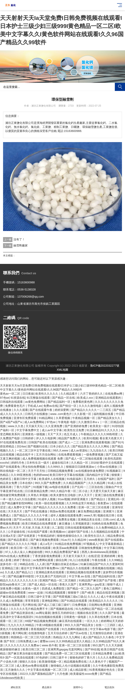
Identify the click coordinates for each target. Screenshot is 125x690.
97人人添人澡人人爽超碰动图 (24, 552)
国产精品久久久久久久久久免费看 (55, 507)
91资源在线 (18, 397)
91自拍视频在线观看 (48, 617)
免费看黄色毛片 (15, 405)
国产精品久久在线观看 (76, 568)
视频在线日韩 (106, 515)
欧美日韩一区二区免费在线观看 (31, 548)
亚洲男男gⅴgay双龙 (92, 584)
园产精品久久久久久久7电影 (20, 543)
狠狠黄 (116, 474)
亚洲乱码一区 (116, 499)
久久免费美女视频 (64, 519)
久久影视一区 (83, 414)
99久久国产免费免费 (48, 483)
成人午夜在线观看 (112, 596)
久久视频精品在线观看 (105, 531)
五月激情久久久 (15, 669)
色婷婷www (40, 474)
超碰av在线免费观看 (13, 592)
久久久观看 (21, 409)
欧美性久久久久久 (47, 393)
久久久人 (93, 596)
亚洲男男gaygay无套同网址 (65, 649)
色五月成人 (71, 434)
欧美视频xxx (58, 531)
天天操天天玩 (35, 426)
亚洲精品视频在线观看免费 (83, 572)
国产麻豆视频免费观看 (45, 539)
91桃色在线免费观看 (105, 523)
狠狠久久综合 (28, 661)
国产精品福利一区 (59, 401)
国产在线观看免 (10, 466)
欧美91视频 (90, 438)
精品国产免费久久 (70, 438)
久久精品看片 (69, 393)
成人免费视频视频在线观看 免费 (43, 458)
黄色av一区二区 (10, 393)
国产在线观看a (114, 539)
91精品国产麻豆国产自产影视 (98, 580)
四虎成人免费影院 (53, 588)
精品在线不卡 (25, 454)
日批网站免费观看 (100, 604)
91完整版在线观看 (38, 397)
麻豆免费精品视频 (89, 511)
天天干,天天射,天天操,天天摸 (31, 527)
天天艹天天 (54, 434)
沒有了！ (19, 239)
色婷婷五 (6, 479)
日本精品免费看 (102, 653)
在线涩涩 (94, 556)
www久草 (90, 515)
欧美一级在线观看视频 (50, 503)
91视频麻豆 (114, 470)
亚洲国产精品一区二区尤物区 (58, 580)
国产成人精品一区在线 (43, 584)
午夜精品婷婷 (47, 535)
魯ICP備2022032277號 (104, 365)
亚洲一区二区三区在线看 (94, 507)
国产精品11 (98, 499)
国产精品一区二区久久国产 (84, 588)
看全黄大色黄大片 (111, 438)
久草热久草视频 (38, 495)
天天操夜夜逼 (42, 519)
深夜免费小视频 (10, 588)
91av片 (65, 539)
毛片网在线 (29, 604)
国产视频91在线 (37, 446)
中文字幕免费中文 (28, 430)
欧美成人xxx (85, 397)
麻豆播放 (65, 523)
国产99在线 (92, 649)
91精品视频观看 (55, 592)
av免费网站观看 (43, 560)
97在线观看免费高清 (13, 442)
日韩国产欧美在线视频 (43, 442)
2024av (21, 446)
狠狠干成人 (114, 584)
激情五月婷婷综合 (64, 612)
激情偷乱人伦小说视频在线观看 (70, 665)
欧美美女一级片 (100, 426)
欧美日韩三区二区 (34, 649)
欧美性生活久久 (95, 535)
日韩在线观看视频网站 (79, 527)
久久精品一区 (80, 462)
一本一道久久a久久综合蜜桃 (18, 499)
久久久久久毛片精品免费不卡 (30, 608)
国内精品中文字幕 (98, 474)
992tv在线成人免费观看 (15, 556)
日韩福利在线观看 (12, 401)
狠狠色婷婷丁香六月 (83, 657)
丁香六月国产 (23, 487)
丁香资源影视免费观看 (46, 556)
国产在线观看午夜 (41, 409)
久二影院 (57, 527)
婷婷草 (4, 548)
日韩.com (109, 519)
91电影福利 (74, 479)
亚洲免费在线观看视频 (96, 442)
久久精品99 (79, 539)
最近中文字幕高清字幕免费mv (40, 568)
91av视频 (64, 499)
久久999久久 (55, 466)
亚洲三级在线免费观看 (109, 495)
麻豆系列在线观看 (71, 621)
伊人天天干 (85, 495)
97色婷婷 (42, 657)
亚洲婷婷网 (108, 556)
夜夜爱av (104, 503)
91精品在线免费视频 (68, 543)
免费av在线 (50, 405)
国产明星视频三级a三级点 (69, 596)
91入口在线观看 (79, 560)
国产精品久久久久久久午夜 (31, 515)
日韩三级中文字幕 (40, 596)
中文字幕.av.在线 (80, 576)
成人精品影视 (79, 669)
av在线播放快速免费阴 (90, 470)
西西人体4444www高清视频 (100, 552)
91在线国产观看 (37, 531)
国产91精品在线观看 (74, 600)
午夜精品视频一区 (84, 418)
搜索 (120, 87)
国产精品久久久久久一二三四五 (91, 409)
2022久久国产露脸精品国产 (37, 673)
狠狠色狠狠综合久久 (70, 535)
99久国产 (98, 645)
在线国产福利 (106, 479)
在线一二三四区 (106, 625)
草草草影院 (32, 600)
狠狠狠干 (74, 592)
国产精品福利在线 (104, 576)
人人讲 (40, 564)
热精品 (57, 637)
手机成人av (34, 405)
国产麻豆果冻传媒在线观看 (25, 653)
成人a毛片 (47, 543)
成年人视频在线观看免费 (66, 515)
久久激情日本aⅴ (89, 422)
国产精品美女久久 (109, 418)
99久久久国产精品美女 (79, 625)
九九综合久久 (99, 450)
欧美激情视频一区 (50, 661)
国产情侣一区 (68, 405)
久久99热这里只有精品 (81, 503)
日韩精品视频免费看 (60, 470)
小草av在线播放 (107, 466)
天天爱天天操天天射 (103, 491)
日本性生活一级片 (38, 462)
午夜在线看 (99, 560)
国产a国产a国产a (11, 422)
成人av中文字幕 (52, 430)
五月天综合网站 (46, 454)
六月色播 (63, 673)
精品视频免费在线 (76, 661)
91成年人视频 (47, 499)
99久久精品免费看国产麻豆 (62, 552)
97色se (4, 397)
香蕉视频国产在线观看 (45, 629)
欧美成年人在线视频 (52, 479)
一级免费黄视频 (93, 454)
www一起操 (36, 592)
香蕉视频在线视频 (104, 568)
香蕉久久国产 (68, 584)
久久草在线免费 (99, 617)
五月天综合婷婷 (58, 633)
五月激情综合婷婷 (101, 633)
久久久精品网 (97, 483)
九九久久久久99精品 (21, 625)
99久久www (61, 450)
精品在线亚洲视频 (108, 592)
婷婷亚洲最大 (80, 499)
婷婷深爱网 (62, 409)
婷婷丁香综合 (23, 560)
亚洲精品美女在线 (89, 519)
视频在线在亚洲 (87, 612)
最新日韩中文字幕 (25, 479)
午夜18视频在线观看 (49, 625)
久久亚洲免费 (54, 426)
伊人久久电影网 (46, 438)
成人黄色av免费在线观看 (32, 665)
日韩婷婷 (28, 438)
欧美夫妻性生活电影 (63, 495)
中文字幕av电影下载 (103, 629)
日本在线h (26, 483)
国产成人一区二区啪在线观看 (84, 458)
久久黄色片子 (98, 661)
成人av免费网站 (34, 422)
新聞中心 (78, 685)
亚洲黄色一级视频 (34, 434)
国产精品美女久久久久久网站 (91, 446)
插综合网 (62, 560)
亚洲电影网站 (51, 600)
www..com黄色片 (61, 414)
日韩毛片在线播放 (37, 414)
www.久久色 (16, 426)
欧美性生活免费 (74, 430)
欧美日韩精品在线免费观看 (39, 523)
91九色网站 (82, 608)
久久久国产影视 (109, 612)
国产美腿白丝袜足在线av (62, 564)
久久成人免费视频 (12, 600)
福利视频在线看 (103, 414)
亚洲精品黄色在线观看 (50, 572)
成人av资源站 (79, 450)
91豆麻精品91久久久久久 (102, 430)
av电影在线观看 (59, 487)
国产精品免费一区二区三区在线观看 (68, 653)
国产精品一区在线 (64, 397)
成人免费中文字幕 (20, 507)
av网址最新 (43, 612)
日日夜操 (28, 393)
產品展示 (47, 685)
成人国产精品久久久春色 (99, 637)
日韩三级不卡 (59, 657)
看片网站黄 (19, 633)
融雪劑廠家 (20, 245)
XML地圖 (62, 369)
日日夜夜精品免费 (37, 491)
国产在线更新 (27, 535)
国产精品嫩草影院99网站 (18, 503)
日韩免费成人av (27, 641)
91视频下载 (40, 487)
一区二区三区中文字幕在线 (34, 450)
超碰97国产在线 (78, 531)
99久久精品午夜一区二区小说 (69, 491)
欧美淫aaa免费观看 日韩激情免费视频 (77, 548)
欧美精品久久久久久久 (104, 600)
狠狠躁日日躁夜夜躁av (80, 466)
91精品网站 (46, 418)
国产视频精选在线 (62, 608)
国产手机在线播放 (36, 511)
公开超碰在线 (17, 531)
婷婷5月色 (18, 462)
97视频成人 (90, 543)
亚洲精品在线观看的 (108, 397)
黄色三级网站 (112, 588)
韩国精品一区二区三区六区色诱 (31, 637)
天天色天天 (15, 511)
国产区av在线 (23, 519)
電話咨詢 (109, 685)
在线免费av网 (114, 393)
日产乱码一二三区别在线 (88, 487)
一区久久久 (91, 621)
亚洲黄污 (109, 511)
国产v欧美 (88, 592)
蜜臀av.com (47, 641)
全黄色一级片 (31, 588)
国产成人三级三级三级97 (54, 604)
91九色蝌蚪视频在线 (75, 629)
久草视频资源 (81, 523)
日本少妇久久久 (60, 446)
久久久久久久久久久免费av (22, 645)
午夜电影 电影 (67, 422)
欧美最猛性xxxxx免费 (84, 673)
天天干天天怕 (37, 470)
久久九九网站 (72, 637)
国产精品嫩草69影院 (21, 576)
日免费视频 (79, 604)
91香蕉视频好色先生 (102, 669)
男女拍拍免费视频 (34, 466)
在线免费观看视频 (70, 454)
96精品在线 (27, 564)
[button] (61, 79)
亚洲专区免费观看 (25, 418)
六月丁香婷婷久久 (92, 393)
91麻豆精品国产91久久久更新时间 (102, 564)
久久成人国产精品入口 (19, 572)
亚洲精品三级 (11, 568)
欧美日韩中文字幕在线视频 (67, 474)
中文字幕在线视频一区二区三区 (47, 669)
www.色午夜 (49, 645)
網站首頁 (15, 685)
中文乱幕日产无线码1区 (51, 576)
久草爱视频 (63, 418)
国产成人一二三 (69, 442)
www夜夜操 (96, 539)
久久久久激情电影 (90, 405)
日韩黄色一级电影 (75, 617)
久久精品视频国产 (75, 483)
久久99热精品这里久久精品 (73, 641)
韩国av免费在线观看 (63, 511)
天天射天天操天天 (75, 556)
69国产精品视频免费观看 (41, 621)
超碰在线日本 (61, 462)
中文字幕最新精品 (111, 543)
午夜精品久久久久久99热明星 (100, 434)
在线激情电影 (37, 633)
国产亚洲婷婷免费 (76, 426)
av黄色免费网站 (35, 401)
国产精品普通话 (18, 539)
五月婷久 (90, 479)
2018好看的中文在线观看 (106, 462)
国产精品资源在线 (22, 612)
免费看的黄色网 (83, 401)
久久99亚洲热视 (21, 474)
